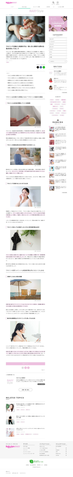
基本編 (64, 101)
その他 (50, 57)
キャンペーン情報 (36, 6)
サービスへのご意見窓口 (44, 451)
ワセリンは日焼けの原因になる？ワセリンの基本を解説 (20, 75)
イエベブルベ (52, 110)
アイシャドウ (57, 104)
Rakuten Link (58, 453)
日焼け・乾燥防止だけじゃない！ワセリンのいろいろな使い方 (21, 87)
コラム (50, 54)
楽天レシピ (27, 409)
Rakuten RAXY (11, 3)
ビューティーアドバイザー (28, 453)
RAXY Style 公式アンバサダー (55, 101)
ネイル (50, 52)
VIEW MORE (64, 92)
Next (43, 370)
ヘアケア (51, 49)
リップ (61, 106)
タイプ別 (61, 115)
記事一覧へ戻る (25, 389)
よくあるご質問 (61, 6)
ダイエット (22, 409)
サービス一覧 (8, 473)
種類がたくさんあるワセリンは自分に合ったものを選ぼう (20, 83)
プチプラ (61, 108)
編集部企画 (63, 99)
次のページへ (25, 363)
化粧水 (64, 110)
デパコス (51, 113)
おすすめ (22, 434)
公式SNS (48, 6)
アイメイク (51, 44)
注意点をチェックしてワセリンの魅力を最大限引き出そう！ (21, 85)
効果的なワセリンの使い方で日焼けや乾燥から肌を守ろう (20, 80)
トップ (12, 6)
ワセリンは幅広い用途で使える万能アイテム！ (18, 90)
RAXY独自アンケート (28, 434)
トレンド (63, 104)
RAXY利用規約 (42, 453)
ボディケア (10, 60)
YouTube (57, 455)
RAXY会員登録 (58, 446)
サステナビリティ (23, 473)
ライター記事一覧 (41, 384)
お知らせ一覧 (42, 446)
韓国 (51, 104)
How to (8, 62)
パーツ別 (59, 110)
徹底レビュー (55, 106)
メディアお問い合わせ (44, 448)
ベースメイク (51, 41)
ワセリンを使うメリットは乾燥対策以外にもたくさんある (20, 78)
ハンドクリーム (36, 434)
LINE (57, 451)
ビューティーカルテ (26, 451)
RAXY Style (24, 6)
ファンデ (57, 113)
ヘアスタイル (55, 108)
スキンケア (51, 39)
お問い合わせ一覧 (15, 473)
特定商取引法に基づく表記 (44, 455)
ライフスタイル (55, 115)
